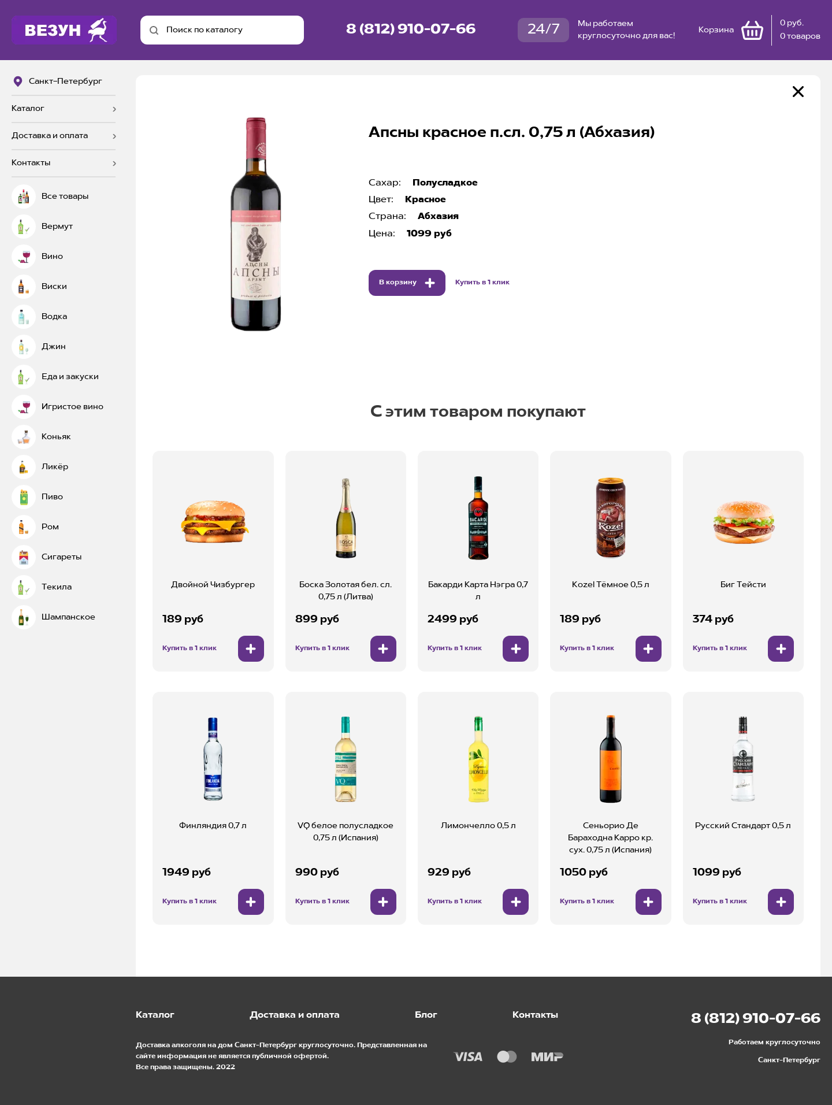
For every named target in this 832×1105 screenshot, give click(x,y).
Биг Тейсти (743, 585)
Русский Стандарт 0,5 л (743, 826)
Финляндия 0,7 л (213, 826)
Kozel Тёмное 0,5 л (610, 585)
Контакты (31, 163)
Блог (426, 1015)
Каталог (28, 109)
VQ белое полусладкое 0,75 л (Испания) (345, 832)
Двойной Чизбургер (213, 585)
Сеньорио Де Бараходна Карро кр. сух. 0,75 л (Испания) (610, 838)
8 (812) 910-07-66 (411, 30)
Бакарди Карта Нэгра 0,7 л (478, 591)
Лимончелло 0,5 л (478, 826)
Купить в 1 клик (482, 282)
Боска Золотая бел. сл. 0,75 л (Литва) (345, 591)
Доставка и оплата (50, 136)
